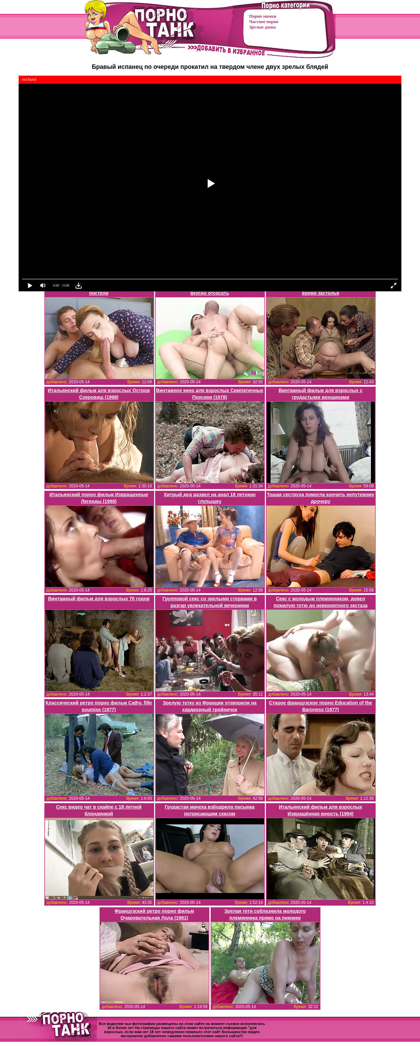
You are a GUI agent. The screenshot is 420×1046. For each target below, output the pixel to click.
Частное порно (263, 21)
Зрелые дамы (262, 27)
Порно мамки (262, 16)
